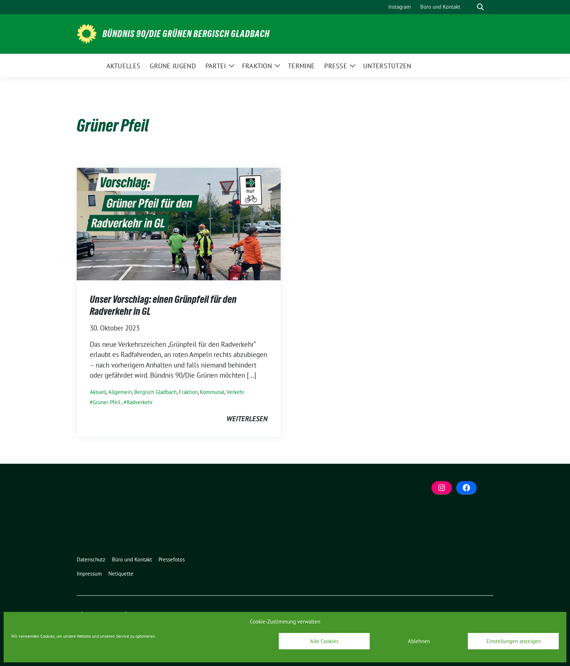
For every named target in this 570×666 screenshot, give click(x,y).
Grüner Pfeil (106, 402)
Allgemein (120, 392)
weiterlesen (247, 418)
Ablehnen (419, 641)
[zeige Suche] (480, 7)
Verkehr (235, 392)
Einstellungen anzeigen (513, 641)
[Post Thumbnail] (179, 223)
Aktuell (98, 392)
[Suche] (470, 7)
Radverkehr (140, 402)
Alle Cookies (324, 641)
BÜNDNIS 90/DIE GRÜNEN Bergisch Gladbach (186, 33)
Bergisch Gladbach (155, 392)
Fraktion (188, 392)
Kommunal (212, 392)
